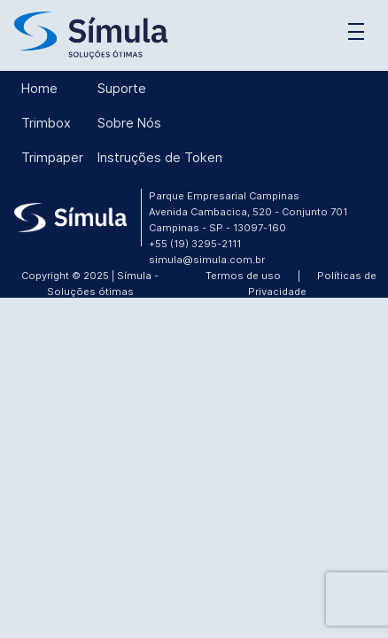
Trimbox (46, 122)
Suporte (121, 88)
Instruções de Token (159, 157)
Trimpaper (52, 157)
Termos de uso (243, 275)
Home (39, 88)
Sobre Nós (129, 122)
